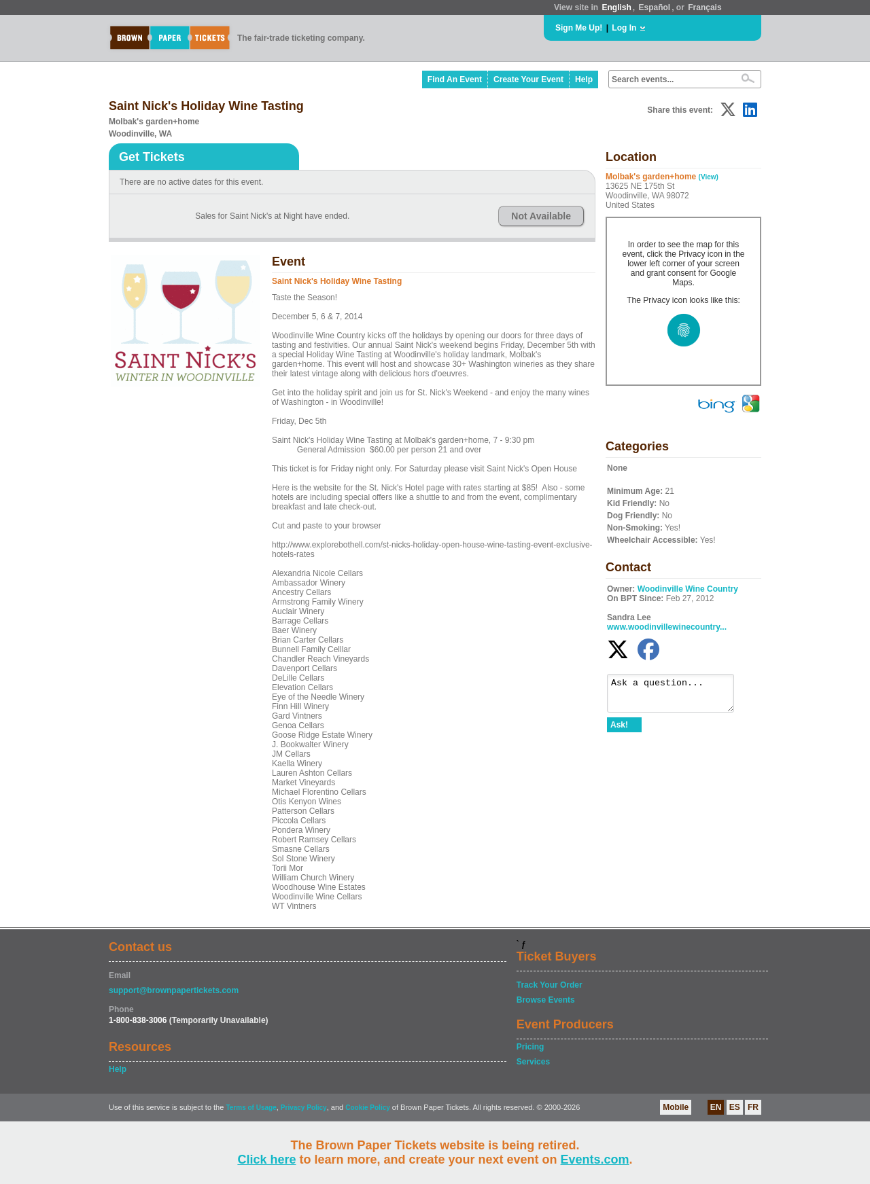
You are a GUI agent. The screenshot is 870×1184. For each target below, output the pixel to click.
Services (533, 1061)
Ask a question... (677, 696)
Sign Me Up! (578, 28)
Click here (266, 1159)
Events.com (595, 1159)
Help (584, 79)
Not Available (541, 216)
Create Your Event (528, 79)
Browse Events (546, 1000)
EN (716, 1107)
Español (655, 7)
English (616, 7)
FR (753, 1107)
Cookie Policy (367, 1107)
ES (734, 1107)
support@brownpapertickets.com (174, 990)
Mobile (676, 1107)
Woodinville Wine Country (688, 589)
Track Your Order (549, 985)
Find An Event (455, 79)
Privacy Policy (304, 1107)
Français (704, 7)
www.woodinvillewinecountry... (667, 627)
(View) (708, 177)
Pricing (530, 1047)
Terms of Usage (251, 1107)
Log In (624, 28)
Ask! (619, 731)
